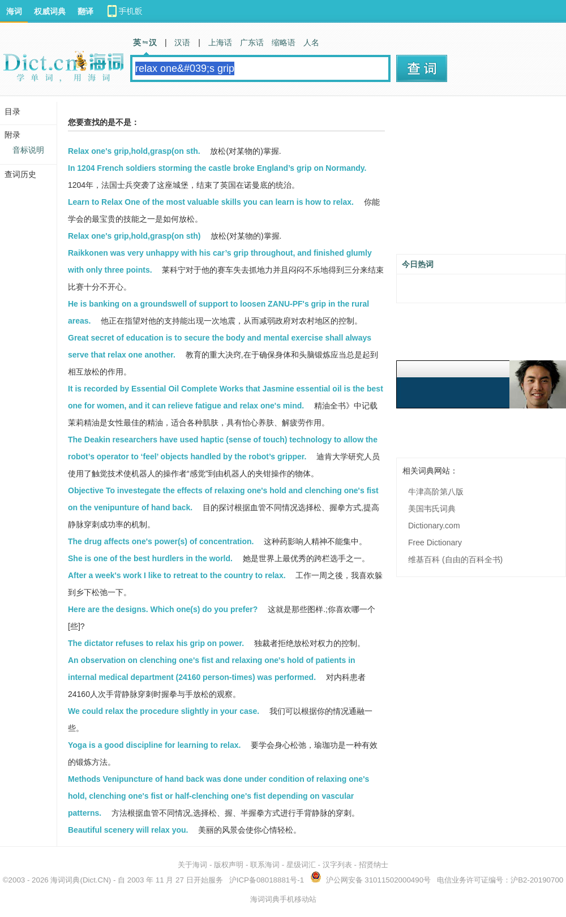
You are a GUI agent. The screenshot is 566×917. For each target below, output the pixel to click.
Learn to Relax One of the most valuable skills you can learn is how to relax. (211, 201)
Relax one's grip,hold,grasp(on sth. (134, 151)
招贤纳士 (373, 864)
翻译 (85, 11)
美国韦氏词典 (432, 508)
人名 (311, 42)
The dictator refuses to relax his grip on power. (156, 643)
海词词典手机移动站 (283, 899)
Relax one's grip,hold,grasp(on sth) (134, 235)
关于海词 (192, 864)
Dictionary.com (434, 525)
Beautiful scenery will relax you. (128, 829)
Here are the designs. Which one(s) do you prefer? (163, 609)
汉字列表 (337, 864)
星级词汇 (301, 864)
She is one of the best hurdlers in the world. (150, 558)
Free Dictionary (435, 542)
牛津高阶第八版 (436, 491)
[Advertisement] (481, 179)
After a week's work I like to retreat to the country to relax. (177, 575)
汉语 (182, 42)
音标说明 (28, 149)
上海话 (220, 42)
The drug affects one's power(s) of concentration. (161, 541)
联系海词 (265, 864)
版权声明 (228, 864)
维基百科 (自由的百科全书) (455, 559)
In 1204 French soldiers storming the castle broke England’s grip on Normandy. (217, 168)
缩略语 (283, 42)
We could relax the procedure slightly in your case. (163, 711)
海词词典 (65, 880)
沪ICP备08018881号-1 (266, 880)
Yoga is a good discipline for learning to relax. (154, 745)
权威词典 (50, 11)
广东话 (252, 42)
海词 (14, 11)
